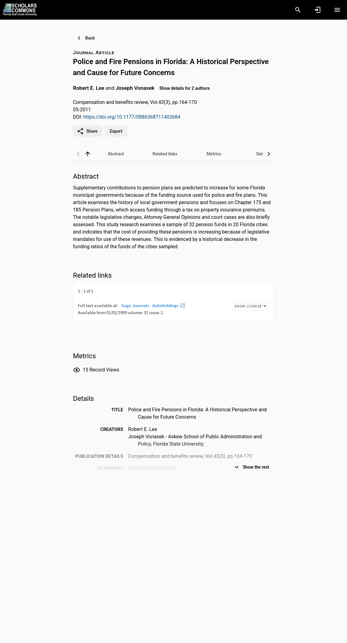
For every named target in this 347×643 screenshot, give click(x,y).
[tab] (115, 153)
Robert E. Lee (88, 88)
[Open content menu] (337, 9)
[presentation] (173, 306)
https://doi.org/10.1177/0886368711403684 (132, 117)
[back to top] (87, 154)
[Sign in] (317, 9)
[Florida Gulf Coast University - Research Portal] (19, 9)
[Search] (298, 9)
